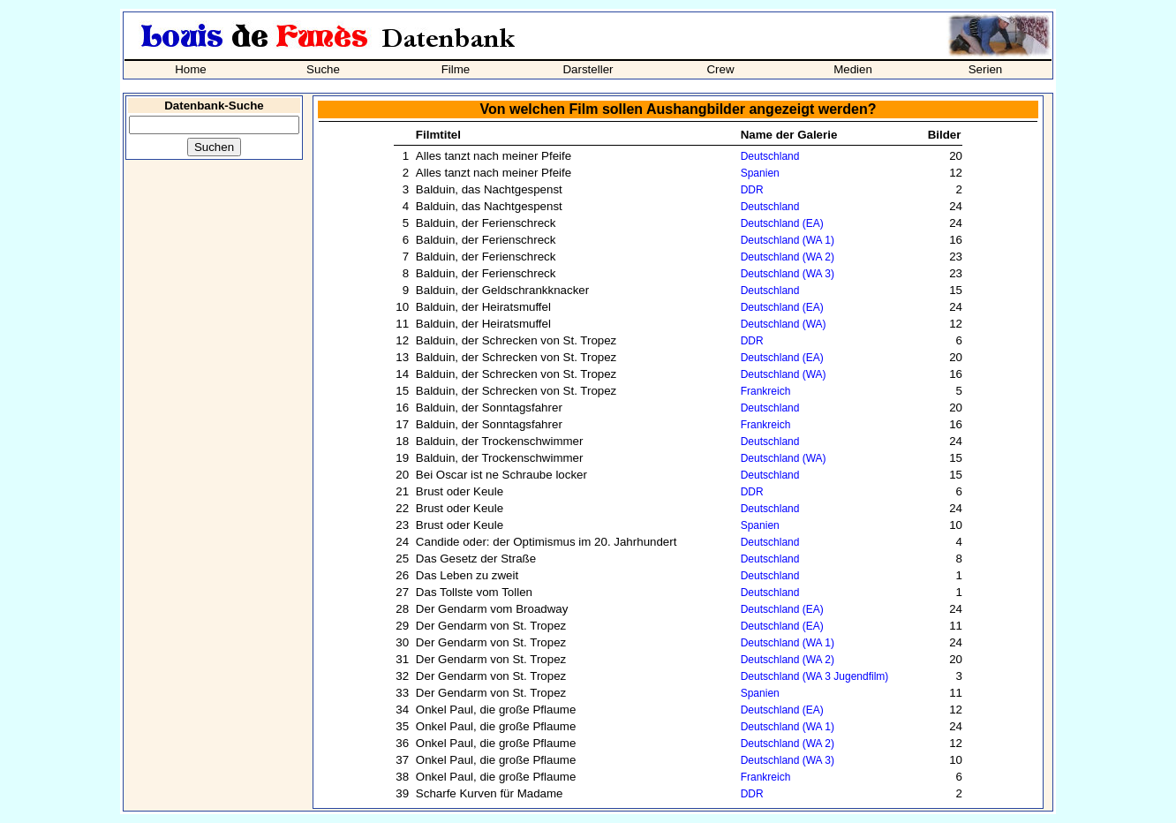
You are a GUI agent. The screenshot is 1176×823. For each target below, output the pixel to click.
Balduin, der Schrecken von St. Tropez (516, 340)
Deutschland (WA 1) (787, 240)
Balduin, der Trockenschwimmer (500, 441)
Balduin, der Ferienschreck (486, 223)
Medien (852, 69)
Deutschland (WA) (783, 324)
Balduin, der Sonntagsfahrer (489, 407)
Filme (456, 69)
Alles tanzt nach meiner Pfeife (493, 155)
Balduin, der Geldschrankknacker (502, 290)
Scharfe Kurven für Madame (489, 793)
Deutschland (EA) (782, 223)
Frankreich (766, 391)
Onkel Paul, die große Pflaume (496, 709)
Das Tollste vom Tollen (474, 592)
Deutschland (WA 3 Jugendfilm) (815, 676)
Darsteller (587, 69)
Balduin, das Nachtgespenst (489, 189)
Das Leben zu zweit (467, 575)
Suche (323, 69)
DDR (752, 190)
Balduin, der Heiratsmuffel (483, 306)
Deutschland (770, 156)
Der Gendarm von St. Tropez (491, 625)
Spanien (760, 173)
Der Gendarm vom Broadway (492, 608)
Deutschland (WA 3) (787, 274)
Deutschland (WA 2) (787, 257)
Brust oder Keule (459, 491)
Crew (720, 69)
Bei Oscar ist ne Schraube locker (501, 474)
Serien (986, 69)
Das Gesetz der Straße (476, 558)
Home (191, 69)
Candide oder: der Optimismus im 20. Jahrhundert (546, 541)
